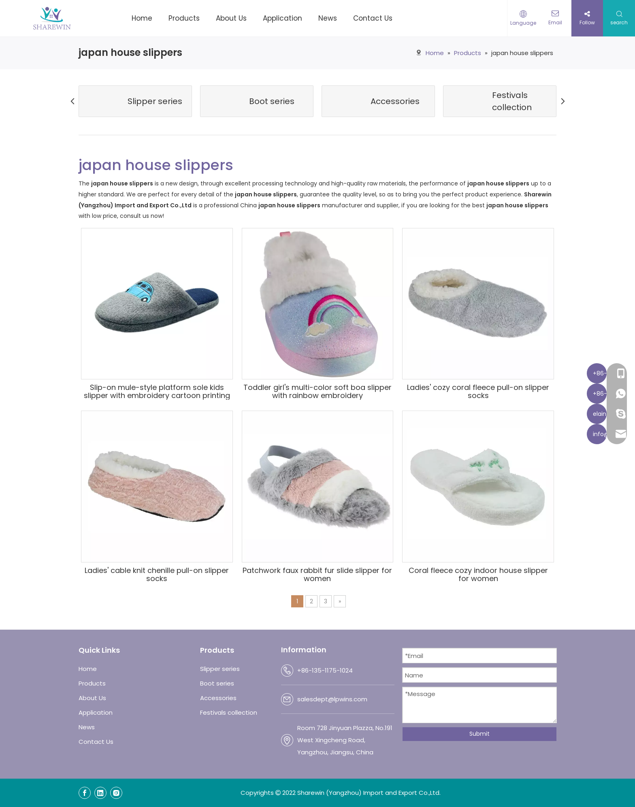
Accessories (218, 698)
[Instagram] (116, 793)
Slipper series (220, 668)
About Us (92, 698)
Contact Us (96, 741)
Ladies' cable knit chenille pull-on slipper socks (157, 574)
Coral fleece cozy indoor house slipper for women (478, 574)
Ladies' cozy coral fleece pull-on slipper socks (478, 391)
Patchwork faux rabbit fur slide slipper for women (317, 574)
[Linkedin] (100, 793)
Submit (479, 734)
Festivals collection (228, 712)
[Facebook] (85, 793)
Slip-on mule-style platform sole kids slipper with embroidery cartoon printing (157, 391)
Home (88, 668)
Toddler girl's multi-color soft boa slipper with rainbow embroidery (317, 391)
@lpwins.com (347, 699)
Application (96, 712)
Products (92, 683)
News (87, 727)
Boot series (217, 683)
